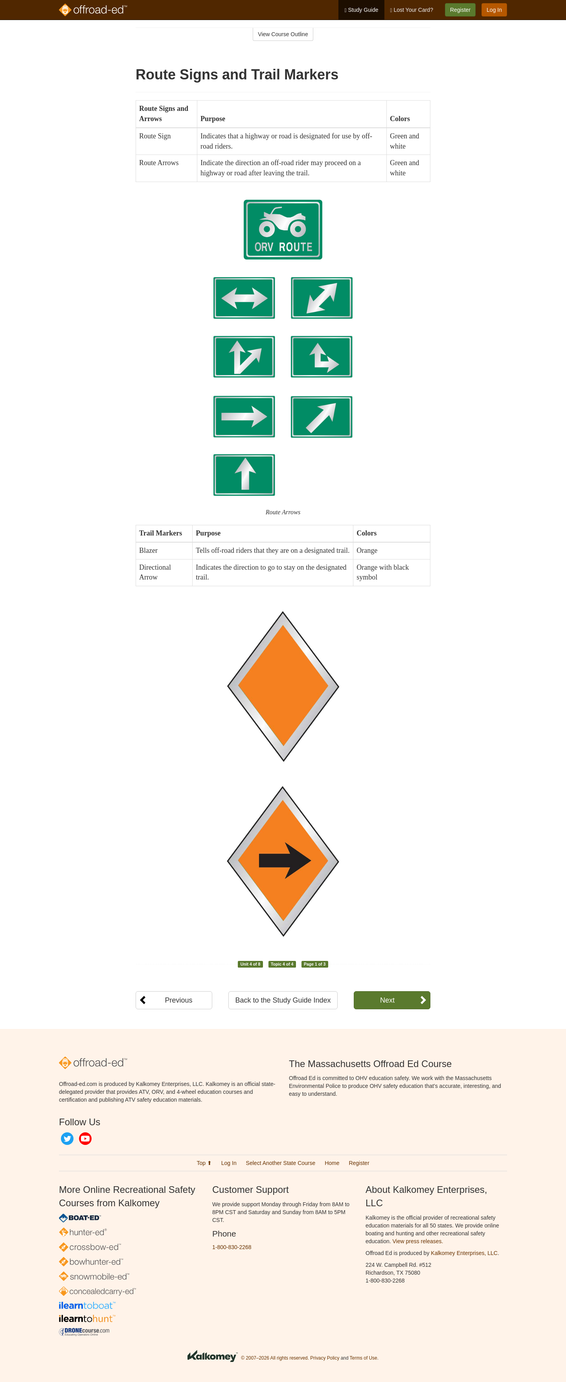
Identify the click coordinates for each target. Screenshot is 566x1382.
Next (387, 1000)
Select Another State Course (281, 1163)
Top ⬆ (204, 1163)
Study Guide (361, 10)
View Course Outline (283, 34)
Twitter (67, 1138)
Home (332, 1163)
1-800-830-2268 (232, 1247)
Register (460, 10)
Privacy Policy (324, 1358)
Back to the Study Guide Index (283, 1000)
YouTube (85, 1138)
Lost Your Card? (411, 10)
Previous (178, 1000)
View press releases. (418, 1241)
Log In (494, 10)
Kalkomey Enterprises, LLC (464, 1253)
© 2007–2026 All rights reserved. (275, 1358)
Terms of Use (363, 1358)
